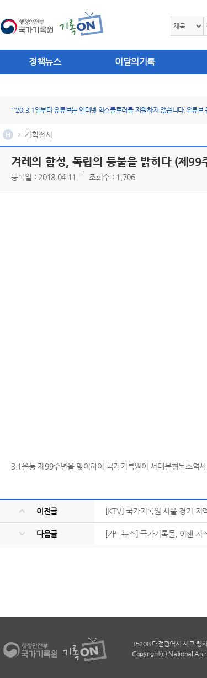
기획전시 (38, 134)
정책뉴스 (45, 61)
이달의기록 (135, 61)
